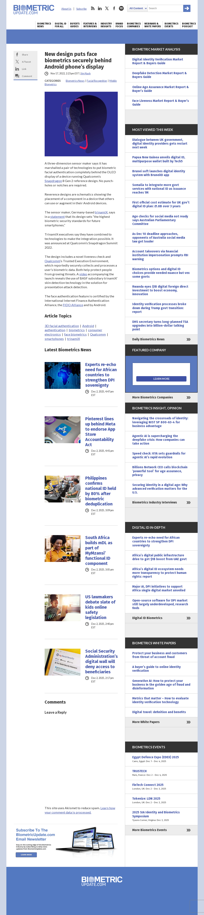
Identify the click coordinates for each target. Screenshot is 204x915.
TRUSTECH (161, 773)
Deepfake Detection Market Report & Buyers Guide (159, 75)
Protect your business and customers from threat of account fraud (159, 655)
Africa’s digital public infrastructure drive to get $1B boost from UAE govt (159, 557)
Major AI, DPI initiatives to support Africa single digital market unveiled (158, 588)
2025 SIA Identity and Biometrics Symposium (161, 816)
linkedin (99, 8)
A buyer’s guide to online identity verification (156, 669)
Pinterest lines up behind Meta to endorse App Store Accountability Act (100, 431)
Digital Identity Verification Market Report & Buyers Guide (157, 61)
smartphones (54, 339)
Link (24, 68)
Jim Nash (86, 73)
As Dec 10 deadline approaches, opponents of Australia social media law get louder (158, 237)
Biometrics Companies (134, 25)
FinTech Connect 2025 (161, 787)
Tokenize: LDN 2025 (161, 800)
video (83, 274)
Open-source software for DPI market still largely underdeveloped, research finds (160, 604)
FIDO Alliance (73, 305)
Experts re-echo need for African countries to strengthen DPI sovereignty (101, 375)
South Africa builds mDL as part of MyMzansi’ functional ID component (98, 550)
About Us (66, 8)
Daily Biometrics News (148, 339)
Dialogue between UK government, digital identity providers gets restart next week (159, 143)
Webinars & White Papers (152, 25)
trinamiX (101, 212)
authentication (55, 330)
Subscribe (81, 8)
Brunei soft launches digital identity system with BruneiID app (158, 173)
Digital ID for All (60, 25)
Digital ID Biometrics (147, 618)
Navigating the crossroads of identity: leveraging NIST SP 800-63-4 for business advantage (160, 422)
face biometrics (75, 334)
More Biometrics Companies (152, 397)
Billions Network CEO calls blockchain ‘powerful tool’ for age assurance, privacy (159, 471)
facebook (114, 8)
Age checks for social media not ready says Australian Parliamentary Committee (160, 220)
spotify (121, 8)
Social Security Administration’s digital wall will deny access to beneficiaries (101, 662)
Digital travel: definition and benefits (159, 712)
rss (92, 8)
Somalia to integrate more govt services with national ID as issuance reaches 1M (159, 188)
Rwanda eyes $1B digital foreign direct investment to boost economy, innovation (160, 290)
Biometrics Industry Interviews (154, 502)
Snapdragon (53, 181)
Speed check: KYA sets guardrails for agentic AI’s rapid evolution (158, 455)
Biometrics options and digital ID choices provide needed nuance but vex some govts (161, 272)
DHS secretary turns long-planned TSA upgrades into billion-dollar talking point (160, 325)
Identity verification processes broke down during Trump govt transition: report (159, 307)
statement (57, 216)
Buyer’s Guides (74, 25)
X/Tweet (26, 61)
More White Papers (146, 722)
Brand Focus (119, 25)
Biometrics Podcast (189, 25)
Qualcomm (52, 261)
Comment (27, 76)
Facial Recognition (97, 80)
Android (88, 326)
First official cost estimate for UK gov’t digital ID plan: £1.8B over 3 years (160, 204)
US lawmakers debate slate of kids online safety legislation (100, 607)
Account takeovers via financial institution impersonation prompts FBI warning (160, 255)
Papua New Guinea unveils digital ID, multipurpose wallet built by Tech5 (158, 159)
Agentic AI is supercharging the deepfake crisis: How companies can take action (158, 439)
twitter (107, 8)
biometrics (77, 330)
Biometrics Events (171, 25)
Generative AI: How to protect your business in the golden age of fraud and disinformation (161, 684)
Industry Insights (106, 25)
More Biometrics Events (149, 830)
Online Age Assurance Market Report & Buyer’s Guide (160, 89)
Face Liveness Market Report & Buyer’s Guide (160, 102)
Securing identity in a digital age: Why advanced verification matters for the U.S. (159, 488)
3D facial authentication (62, 326)
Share (25, 54)
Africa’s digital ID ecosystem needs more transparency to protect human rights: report (159, 572)
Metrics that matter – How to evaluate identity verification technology (160, 700)
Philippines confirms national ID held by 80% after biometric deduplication (100, 491)
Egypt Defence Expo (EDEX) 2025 (161, 759)
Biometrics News (44, 25)
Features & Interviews (90, 25)
